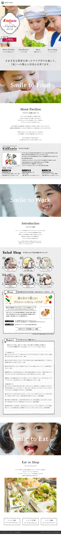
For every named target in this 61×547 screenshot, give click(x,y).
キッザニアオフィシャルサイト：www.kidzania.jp (11, 532)
